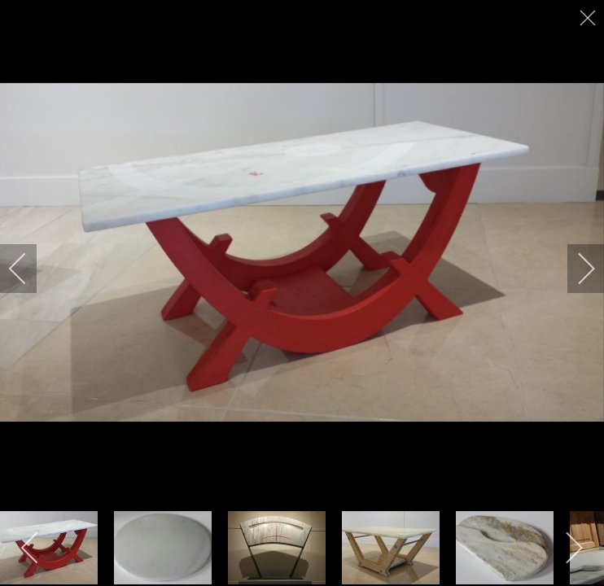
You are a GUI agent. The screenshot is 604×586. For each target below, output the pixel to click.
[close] (589, 18)
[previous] (28, 268)
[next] (575, 268)
